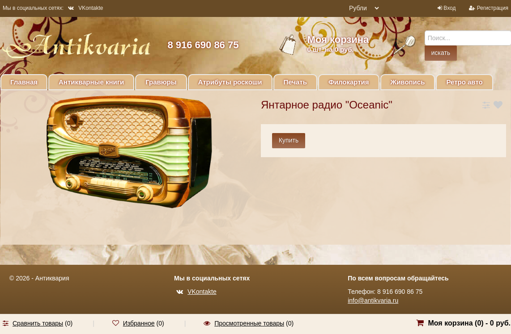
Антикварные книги (91, 82)
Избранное (139, 323)
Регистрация (492, 8)
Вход (449, 8)
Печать (295, 82)
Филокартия (348, 82)
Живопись (408, 82)
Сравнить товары (38, 323)
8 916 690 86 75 (202, 44)
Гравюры (160, 82)
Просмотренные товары (249, 323)
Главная (24, 82)
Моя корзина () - (469, 323)
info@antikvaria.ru (373, 300)
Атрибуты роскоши (230, 82)
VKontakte (85, 8)
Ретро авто (464, 82)
